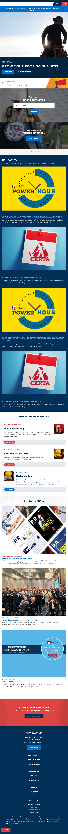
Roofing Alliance (34, 759)
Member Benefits (34, 807)
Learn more (9, 442)
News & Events (34, 780)
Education (34, 778)
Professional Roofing (34, 762)
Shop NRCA (34, 775)
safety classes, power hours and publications (38, 484)
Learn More (9, 489)
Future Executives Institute (29, 163)
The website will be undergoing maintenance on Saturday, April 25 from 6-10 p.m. (34, 9)
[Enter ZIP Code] (34, 105)
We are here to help (14, 428)
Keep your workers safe (16, 453)
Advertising (34, 791)
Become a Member (34, 804)
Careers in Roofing (34, 764)
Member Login (34, 812)
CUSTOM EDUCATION (9, 163)
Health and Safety (25, 476)
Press (34, 794)
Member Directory (34, 809)
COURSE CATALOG (48, 163)
